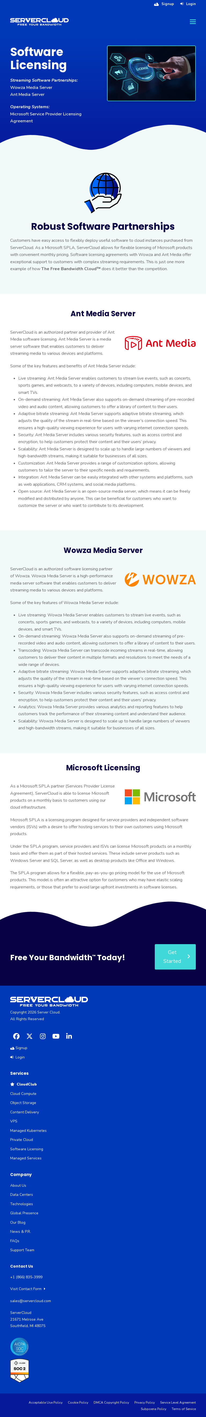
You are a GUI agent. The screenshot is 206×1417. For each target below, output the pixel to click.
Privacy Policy (144, 1402)
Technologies (21, 1204)
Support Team (22, 1250)
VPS (13, 1121)
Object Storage (23, 1102)
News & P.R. (20, 1231)
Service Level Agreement (178, 1402)
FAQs (14, 1240)
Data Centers (21, 1194)
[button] (193, 21)
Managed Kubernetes (28, 1130)
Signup (167, 4)
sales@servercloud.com (30, 1300)
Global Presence (24, 1213)
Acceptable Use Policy (45, 1402)
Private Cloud (21, 1139)
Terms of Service (184, 1409)
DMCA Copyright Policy (111, 1402)
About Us (18, 1185)
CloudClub (23, 1084)
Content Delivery (24, 1112)
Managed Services (26, 1158)
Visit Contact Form (27, 1288)
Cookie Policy (78, 1402)
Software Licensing (26, 1149)
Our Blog (17, 1222)
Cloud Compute (23, 1093)
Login (191, 4)
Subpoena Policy (153, 1409)
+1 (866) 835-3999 (26, 1277)
